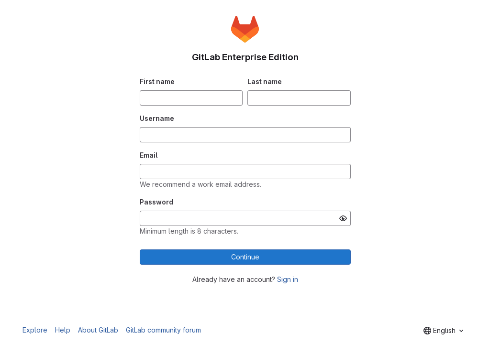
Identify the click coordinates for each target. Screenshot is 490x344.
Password (156, 202)
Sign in (287, 279)
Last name (264, 81)
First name (157, 81)
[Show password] (343, 218)
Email (148, 155)
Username (157, 118)
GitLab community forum (163, 330)
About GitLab (98, 330)
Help (62, 330)
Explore (34, 330)
